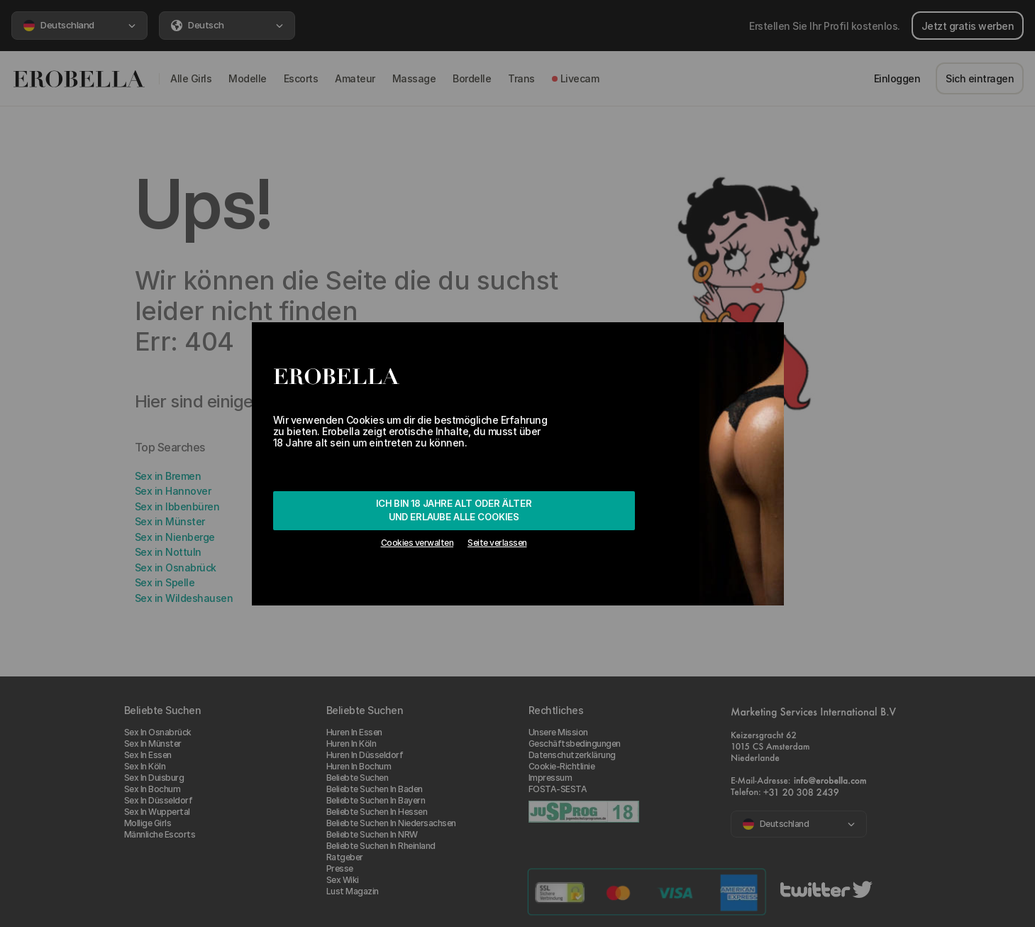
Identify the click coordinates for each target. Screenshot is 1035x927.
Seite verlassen (497, 542)
